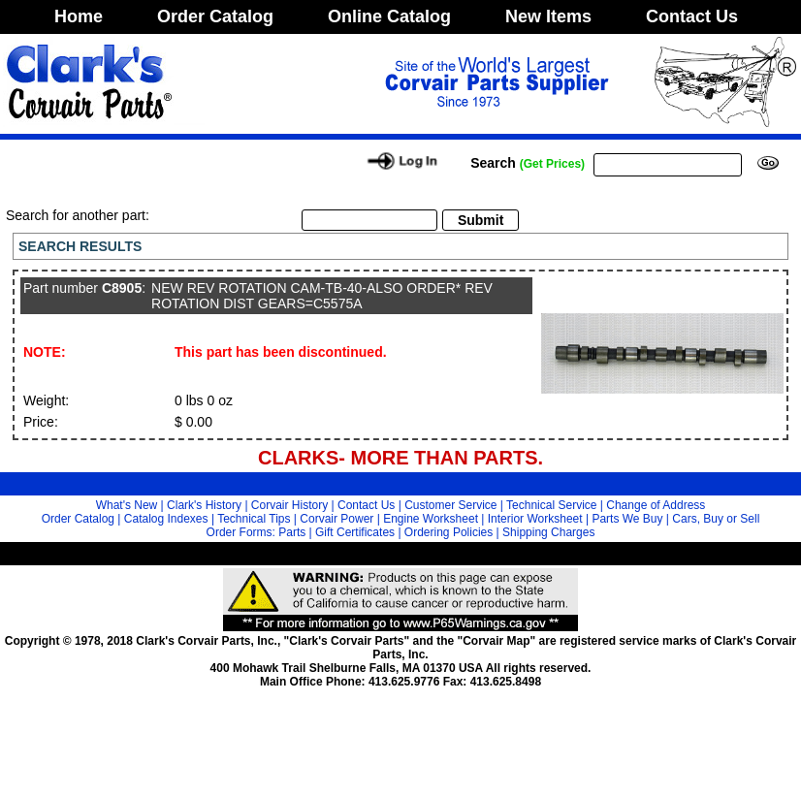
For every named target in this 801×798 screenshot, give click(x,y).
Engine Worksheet (430, 519)
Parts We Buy (627, 519)
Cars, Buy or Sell (715, 519)
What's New (127, 505)
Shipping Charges (548, 532)
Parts (291, 532)
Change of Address (655, 505)
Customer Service (450, 505)
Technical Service (551, 505)
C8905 (122, 288)
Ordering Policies (448, 532)
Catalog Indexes (166, 519)
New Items (548, 16)
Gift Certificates (355, 532)
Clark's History (204, 505)
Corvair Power (336, 519)
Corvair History (289, 505)
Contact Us (692, 16)
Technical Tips (253, 519)
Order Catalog (215, 16)
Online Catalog (389, 16)
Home (78, 16)
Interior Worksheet (535, 519)
